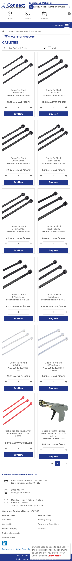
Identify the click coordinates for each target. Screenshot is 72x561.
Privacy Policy (44, 519)
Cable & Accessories (18, 31)
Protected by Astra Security (16, 549)
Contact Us (7, 524)
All (52, 463)
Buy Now (18, 113)
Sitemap (42, 528)
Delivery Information (11, 533)
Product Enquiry (9, 528)
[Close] (68, 546)
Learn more (54, 555)
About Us (6, 519)
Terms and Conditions (48, 524)
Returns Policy (8, 537)
